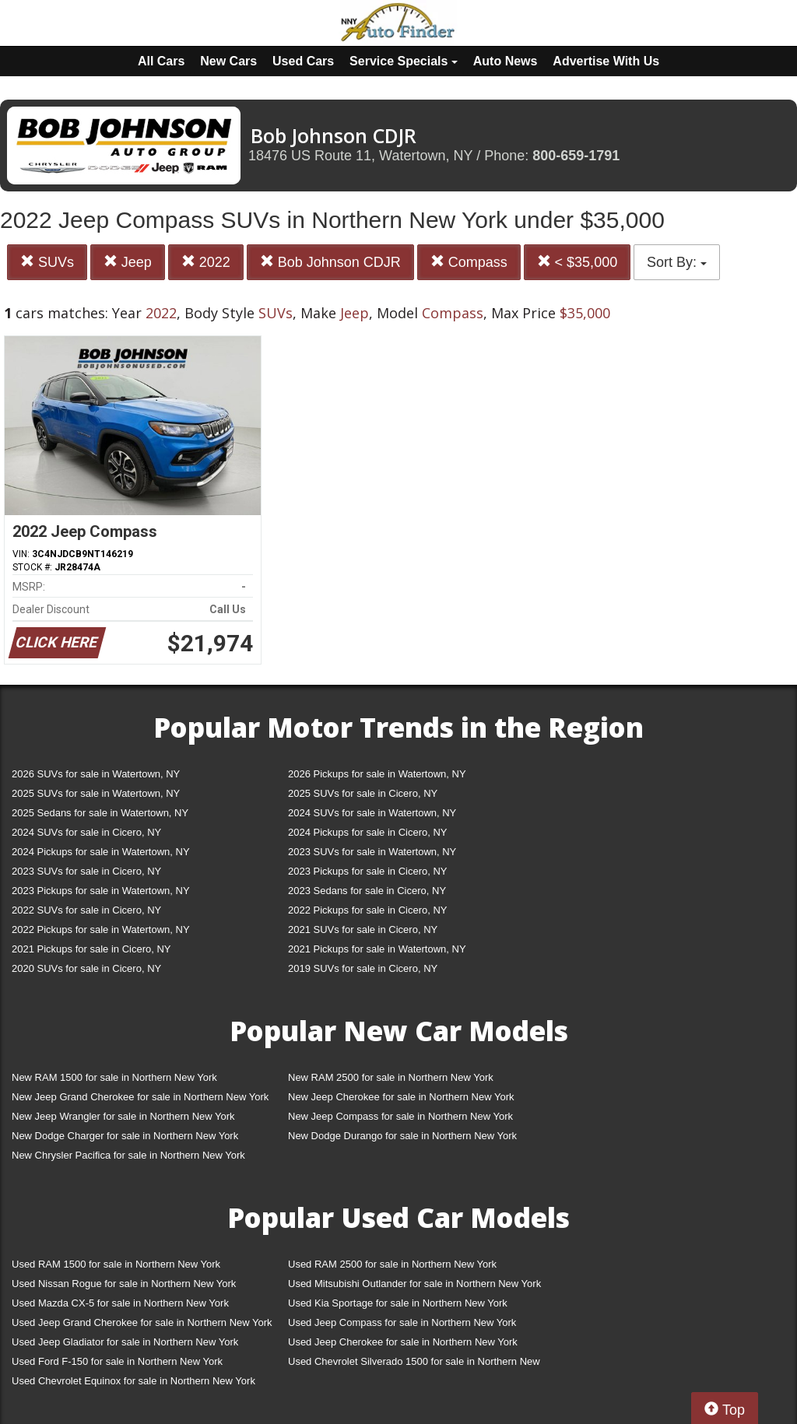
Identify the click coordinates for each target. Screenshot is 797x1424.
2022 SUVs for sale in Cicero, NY (86, 910)
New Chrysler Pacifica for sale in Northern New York (128, 1155)
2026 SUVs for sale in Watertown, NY (96, 774)
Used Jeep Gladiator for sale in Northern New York (125, 1342)
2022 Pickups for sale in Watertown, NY (101, 929)
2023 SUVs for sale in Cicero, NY (86, 871)
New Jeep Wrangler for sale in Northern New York (123, 1116)
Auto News (505, 61)
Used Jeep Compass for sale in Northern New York (402, 1322)
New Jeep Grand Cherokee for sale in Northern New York (140, 1097)
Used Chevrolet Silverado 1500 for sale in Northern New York (414, 1364)
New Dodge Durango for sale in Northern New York (402, 1136)
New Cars (228, 61)
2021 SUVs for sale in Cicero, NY (362, 929)
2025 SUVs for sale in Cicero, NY (362, 793)
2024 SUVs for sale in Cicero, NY (86, 832)
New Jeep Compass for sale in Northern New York (400, 1116)
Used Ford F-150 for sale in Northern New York (117, 1361)
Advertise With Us (606, 61)
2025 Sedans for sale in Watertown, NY (100, 813)
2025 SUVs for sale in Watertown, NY (96, 793)
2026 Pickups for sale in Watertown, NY (377, 774)
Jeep (128, 262)
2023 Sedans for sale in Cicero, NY (367, 890)
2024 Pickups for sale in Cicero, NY (367, 832)
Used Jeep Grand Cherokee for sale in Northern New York (142, 1322)
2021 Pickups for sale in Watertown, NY (377, 949)
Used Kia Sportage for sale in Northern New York (397, 1303)
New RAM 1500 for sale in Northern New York (114, 1077)
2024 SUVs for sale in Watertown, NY (372, 813)
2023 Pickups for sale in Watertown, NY (101, 890)
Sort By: (677, 262)
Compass (468, 262)
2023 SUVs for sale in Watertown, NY (372, 852)
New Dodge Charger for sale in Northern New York (125, 1136)
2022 (205, 262)
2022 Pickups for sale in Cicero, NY (367, 910)
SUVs (47, 262)
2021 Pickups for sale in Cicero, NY (91, 949)
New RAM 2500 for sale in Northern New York (390, 1077)
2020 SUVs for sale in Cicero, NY (86, 968)
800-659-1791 (576, 155)
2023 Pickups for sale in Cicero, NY (367, 871)
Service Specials (403, 61)
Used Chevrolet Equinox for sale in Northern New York (133, 1381)
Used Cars (303, 61)
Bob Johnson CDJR (330, 262)
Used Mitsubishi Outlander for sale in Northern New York (414, 1283)
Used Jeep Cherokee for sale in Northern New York (403, 1342)
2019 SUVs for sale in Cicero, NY (362, 968)
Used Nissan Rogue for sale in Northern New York (124, 1283)
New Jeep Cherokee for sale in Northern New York (401, 1097)
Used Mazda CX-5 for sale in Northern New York (120, 1303)
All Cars (161, 61)
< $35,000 (577, 262)
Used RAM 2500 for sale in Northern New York (392, 1264)
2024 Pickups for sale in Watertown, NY (101, 852)
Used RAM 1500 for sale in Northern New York (116, 1264)
